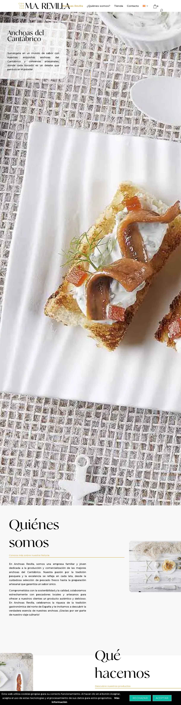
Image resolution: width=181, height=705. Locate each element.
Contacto (133, 6)
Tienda (118, 6)
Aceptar (162, 698)
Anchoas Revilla (72, 6)
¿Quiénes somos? (98, 6)
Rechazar (140, 698)
